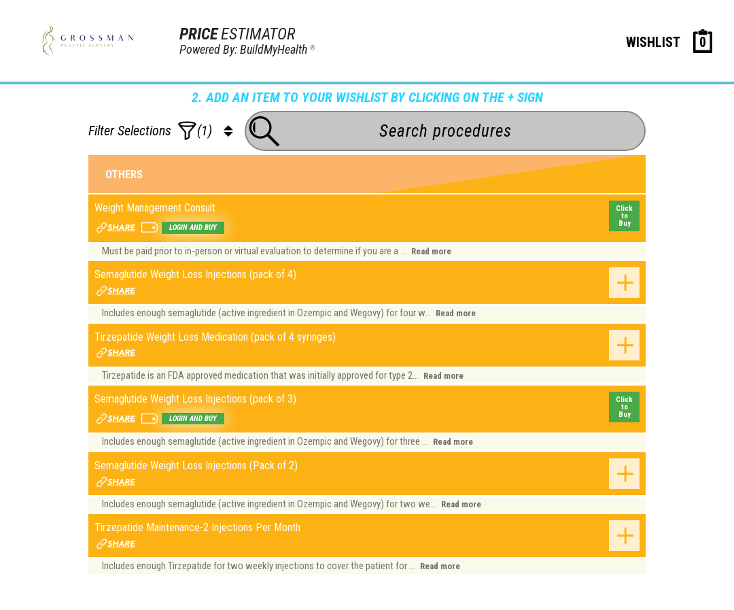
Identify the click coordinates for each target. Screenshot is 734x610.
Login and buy (193, 227)
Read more (431, 251)
